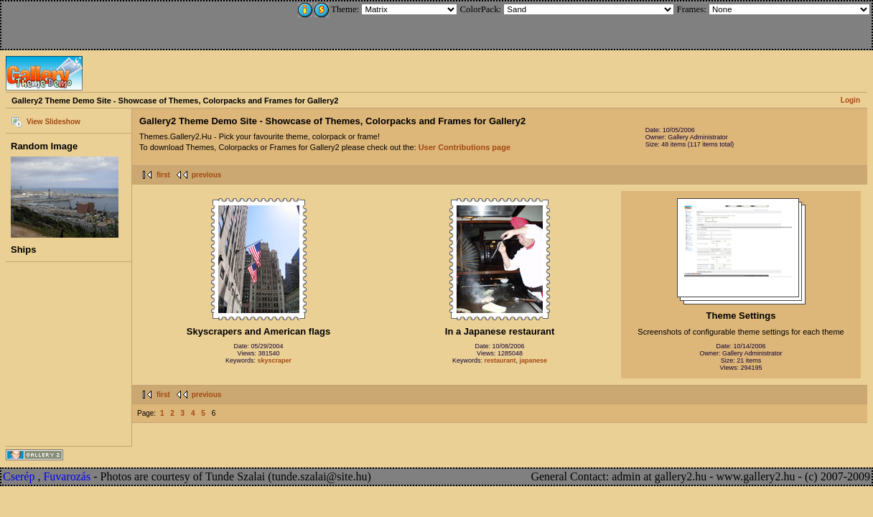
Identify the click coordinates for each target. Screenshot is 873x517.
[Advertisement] (98, 23)
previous (207, 175)
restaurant (499, 360)
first (163, 175)
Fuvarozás (66, 476)
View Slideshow (53, 122)
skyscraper (274, 360)
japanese (534, 360)
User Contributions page (464, 147)
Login (850, 100)
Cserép (18, 476)
